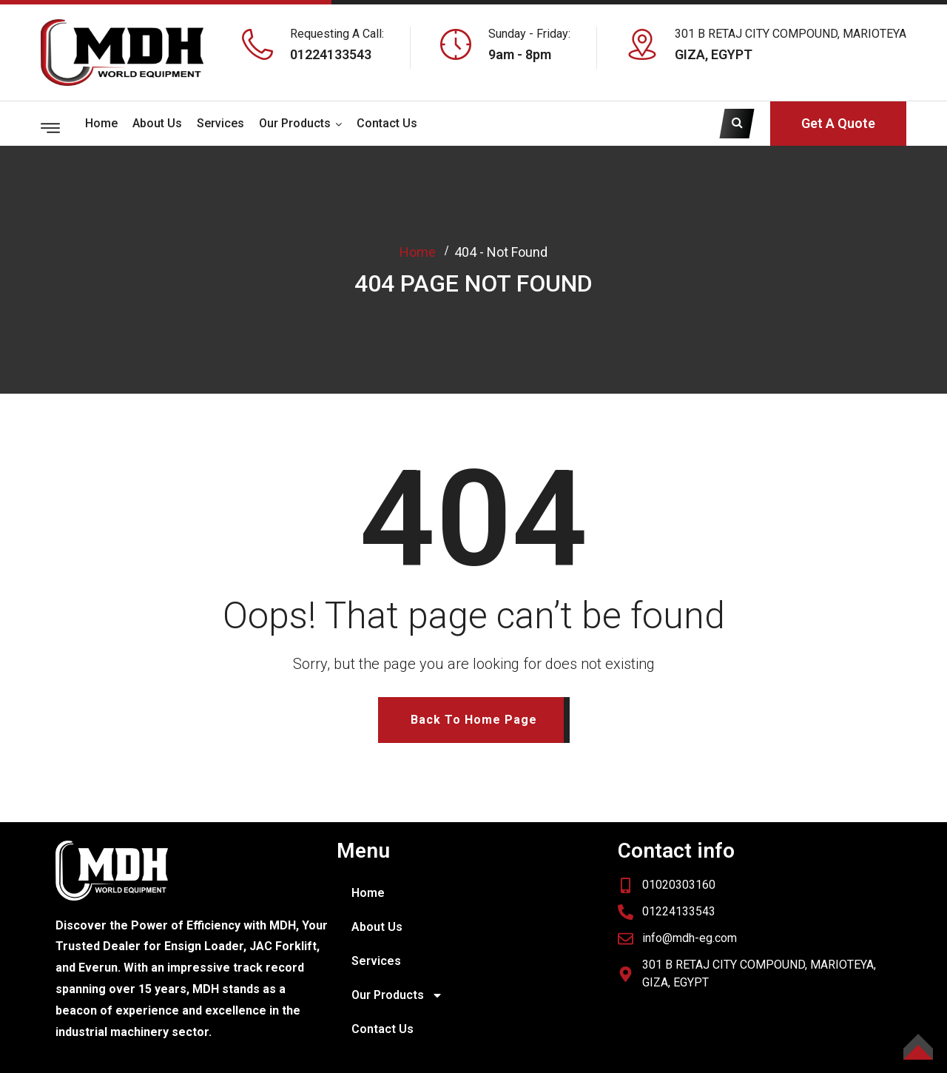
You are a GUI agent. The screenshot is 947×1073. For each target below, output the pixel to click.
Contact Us (387, 123)
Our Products (295, 123)
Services (220, 123)
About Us (157, 123)
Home (101, 123)
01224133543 (330, 54)
